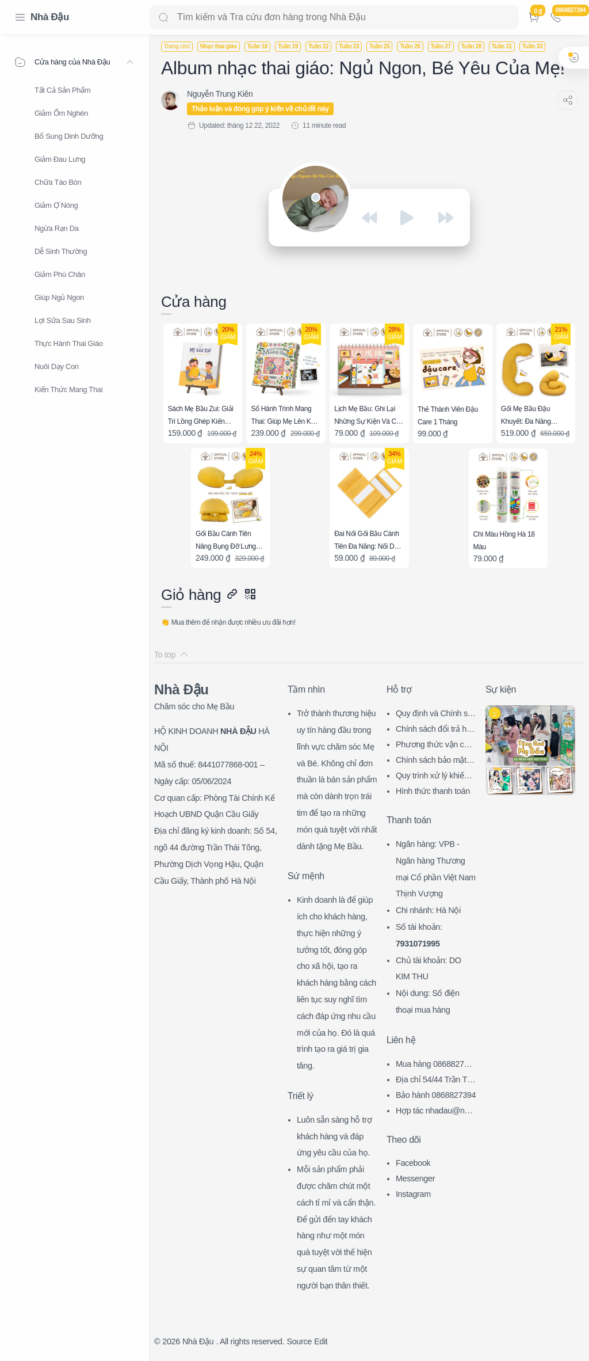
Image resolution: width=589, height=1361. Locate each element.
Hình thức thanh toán (433, 791)
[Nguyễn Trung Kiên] (220, 93)
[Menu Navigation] (20, 17)
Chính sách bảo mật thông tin (435, 761)
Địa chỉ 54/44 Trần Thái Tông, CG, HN (436, 1081)
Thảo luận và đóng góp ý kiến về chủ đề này (260, 109)
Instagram (413, 1194)
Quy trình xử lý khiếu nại (435, 777)
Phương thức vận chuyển (434, 746)
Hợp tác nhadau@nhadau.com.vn (434, 1112)
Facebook (413, 1163)
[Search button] (163, 17)
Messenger (415, 1178)
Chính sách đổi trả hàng (435, 730)
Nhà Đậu (49, 17)
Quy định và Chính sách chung (436, 715)
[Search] (334, 17)
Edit (320, 1341)
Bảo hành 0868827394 (436, 1095)
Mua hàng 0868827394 (434, 1065)
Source (299, 1341)
